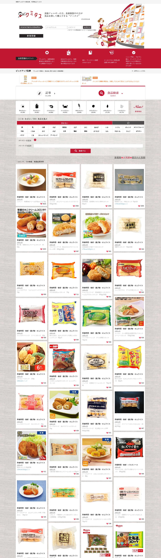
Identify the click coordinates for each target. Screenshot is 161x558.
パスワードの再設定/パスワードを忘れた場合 (82, 30)
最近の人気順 (137, 157)
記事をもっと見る (139, 71)
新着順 (117, 157)
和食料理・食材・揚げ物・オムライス (31, 197)
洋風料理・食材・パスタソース (126, 465)
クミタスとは (85, 19)
